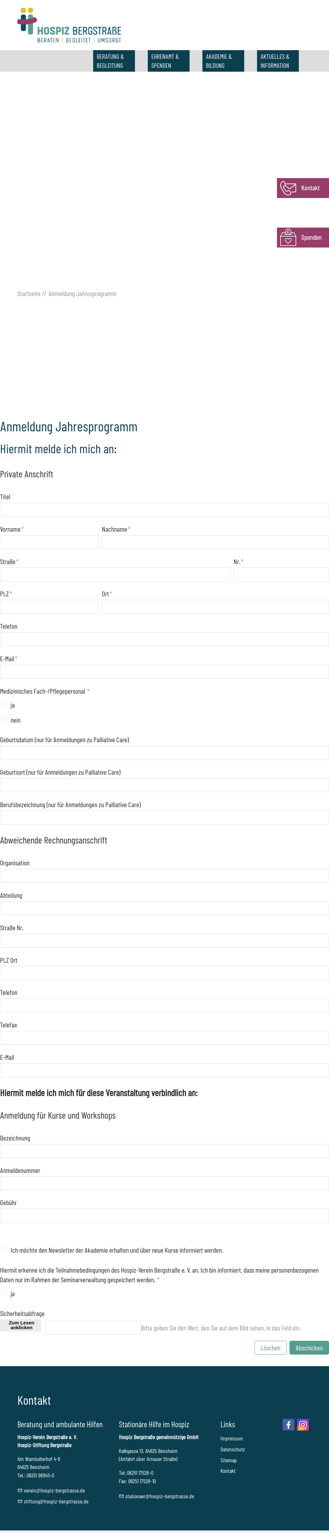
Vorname (12, 529)
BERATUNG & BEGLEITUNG (110, 60)
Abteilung (11, 895)
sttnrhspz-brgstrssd (159, 1496)
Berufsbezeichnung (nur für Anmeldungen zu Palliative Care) (70, 804)
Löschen (270, 1347)
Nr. (239, 561)
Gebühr (8, 1202)
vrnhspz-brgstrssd (54, 1490)
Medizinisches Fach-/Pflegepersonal (45, 691)
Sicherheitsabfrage (22, 1313)
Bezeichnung (15, 1137)
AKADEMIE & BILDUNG (219, 60)
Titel (5, 496)
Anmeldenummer (20, 1170)
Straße (9, 561)
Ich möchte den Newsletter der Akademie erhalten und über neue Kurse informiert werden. (117, 1250)
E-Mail (8, 658)
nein (16, 720)
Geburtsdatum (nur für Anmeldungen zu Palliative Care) (64, 739)
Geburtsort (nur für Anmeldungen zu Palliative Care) (60, 772)
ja (13, 704)
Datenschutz (232, 1449)
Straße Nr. (11, 927)
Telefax (8, 1024)
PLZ (6, 593)
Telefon (8, 626)
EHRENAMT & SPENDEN (165, 60)
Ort (107, 593)
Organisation (15, 862)
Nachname (116, 529)
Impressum (231, 1438)
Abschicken (309, 1347)
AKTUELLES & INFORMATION (275, 60)
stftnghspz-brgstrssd (56, 1501)
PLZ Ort (8, 960)
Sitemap (228, 1460)
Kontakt (228, 1470)
